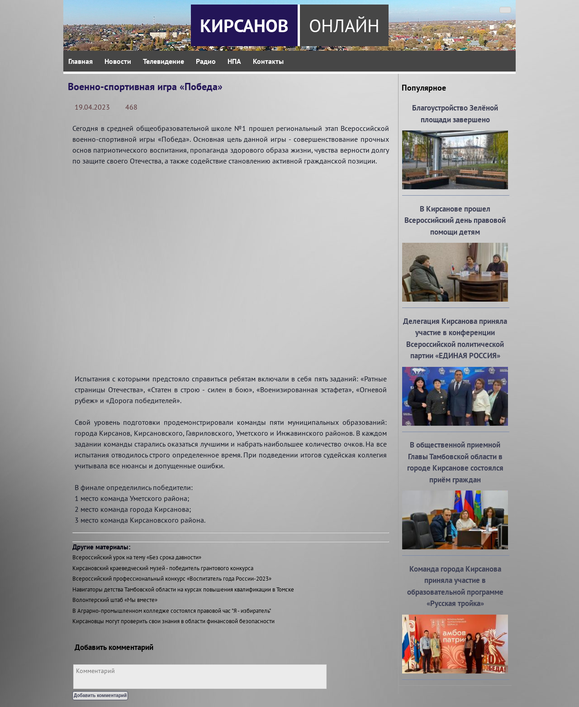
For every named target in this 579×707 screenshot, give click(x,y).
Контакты (268, 61)
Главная (80, 61)
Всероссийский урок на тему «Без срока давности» (136, 557)
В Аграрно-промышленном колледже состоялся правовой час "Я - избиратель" (171, 611)
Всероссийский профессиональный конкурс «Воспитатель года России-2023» (171, 578)
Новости (117, 61)
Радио (206, 61)
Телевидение (163, 61)
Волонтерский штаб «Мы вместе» (114, 600)
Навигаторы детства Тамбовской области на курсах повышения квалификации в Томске (183, 589)
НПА (234, 61)
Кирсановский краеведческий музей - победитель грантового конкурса (162, 568)
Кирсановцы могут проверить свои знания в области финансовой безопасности (173, 621)
